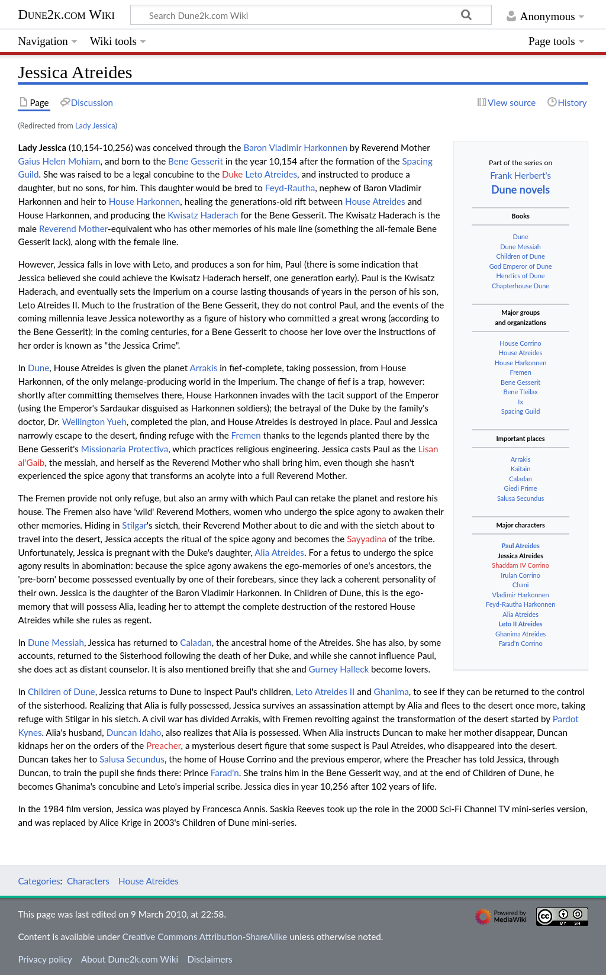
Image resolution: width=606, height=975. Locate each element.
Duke (232, 174)
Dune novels (520, 189)
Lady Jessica (95, 125)
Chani (520, 584)
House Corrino (520, 343)
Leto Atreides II (324, 691)
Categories (39, 881)
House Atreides (521, 352)
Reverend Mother (73, 228)
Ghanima (391, 691)
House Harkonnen (520, 362)
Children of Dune (520, 256)
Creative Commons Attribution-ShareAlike (205, 936)
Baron (255, 147)
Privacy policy (45, 959)
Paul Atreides (520, 545)
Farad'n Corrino (521, 643)
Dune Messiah (520, 246)
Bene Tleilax (520, 391)
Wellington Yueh (94, 421)
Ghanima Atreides (520, 634)
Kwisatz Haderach (202, 215)
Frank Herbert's (520, 175)
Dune (520, 236)
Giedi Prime (520, 488)
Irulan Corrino (520, 575)
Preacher (163, 745)
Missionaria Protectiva (125, 448)
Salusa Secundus (520, 498)
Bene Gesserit (520, 382)
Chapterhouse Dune (520, 285)
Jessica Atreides (520, 555)
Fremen (520, 372)
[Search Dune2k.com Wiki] (311, 14)
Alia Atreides (520, 614)
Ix (520, 402)
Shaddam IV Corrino (520, 565)
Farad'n (225, 772)
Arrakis (521, 459)
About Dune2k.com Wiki (129, 959)
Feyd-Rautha (290, 187)
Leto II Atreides (521, 624)
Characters (88, 881)
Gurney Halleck (339, 669)
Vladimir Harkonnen (520, 594)
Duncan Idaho (134, 732)
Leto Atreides (271, 174)
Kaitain (521, 468)
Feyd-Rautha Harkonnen (520, 604)
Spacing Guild (520, 411)
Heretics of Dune (521, 275)
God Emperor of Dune (520, 266)
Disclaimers (209, 959)
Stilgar (134, 525)
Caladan (520, 478)
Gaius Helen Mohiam (59, 161)
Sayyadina (366, 538)
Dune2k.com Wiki (66, 14)
